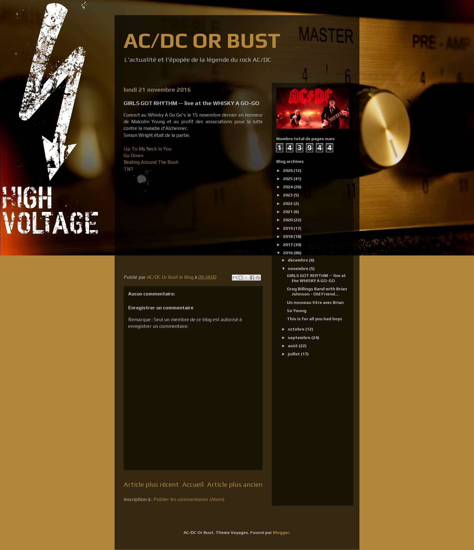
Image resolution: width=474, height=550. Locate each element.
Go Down (134, 155)
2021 (288, 211)
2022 (288, 203)
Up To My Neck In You (147, 149)
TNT (129, 169)
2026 (288, 170)
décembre (298, 260)
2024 (288, 186)
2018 (288, 236)
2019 (288, 228)
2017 (288, 244)
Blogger (281, 532)
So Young (297, 310)
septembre (299, 337)
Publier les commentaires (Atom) (189, 499)
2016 (288, 252)
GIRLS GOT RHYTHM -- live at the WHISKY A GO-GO (316, 278)
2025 (288, 178)
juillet (294, 353)
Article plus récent (151, 484)
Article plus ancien (235, 484)
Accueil (193, 484)
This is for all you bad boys (314, 318)
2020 (288, 219)
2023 (288, 195)
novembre (298, 268)
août (293, 345)
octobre (296, 329)
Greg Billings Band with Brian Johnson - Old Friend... (317, 291)
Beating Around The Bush (151, 162)
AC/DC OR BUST (202, 40)
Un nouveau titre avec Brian (315, 302)
